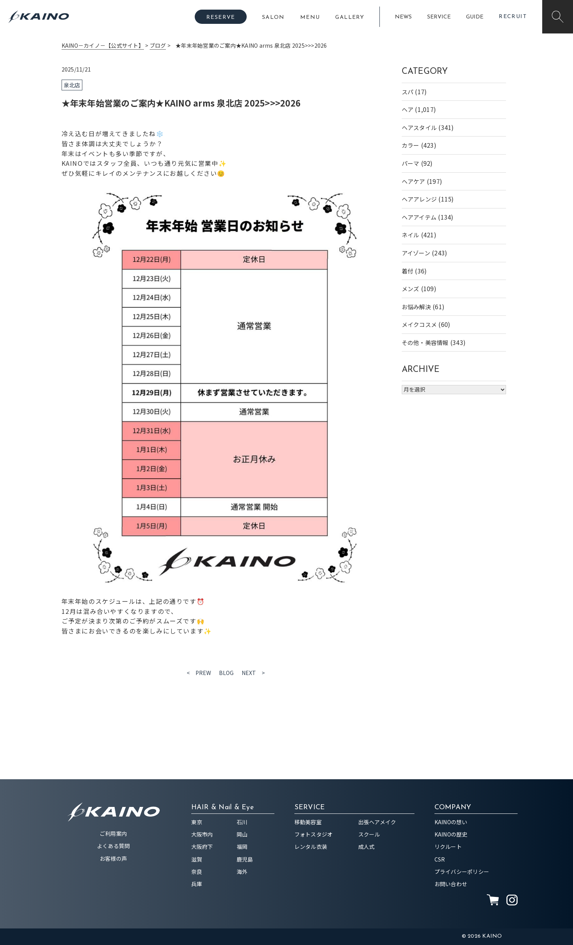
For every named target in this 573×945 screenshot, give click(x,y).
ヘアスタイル (419, 127)
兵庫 (196, 884)
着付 (408, 271)
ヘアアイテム (419, 217)
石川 (242, 822)
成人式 (366, 846)
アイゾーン (416, 253)
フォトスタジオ (313, 834)
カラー (410, 145)
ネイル (410, 235)
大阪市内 (202, 834)
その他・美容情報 (425, 342)
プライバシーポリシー (461, 871)
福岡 (242, 846)
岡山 (242, 834)
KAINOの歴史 (451, 834)
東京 (196, 822)
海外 (242, 871)
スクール (369, 834)
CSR (439, 859)
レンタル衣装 (310, 846)
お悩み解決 (416, 307)
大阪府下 (202, 846)
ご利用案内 (113, 833)
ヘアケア (413, 181)
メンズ (410, 289)
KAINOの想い (451, 822)
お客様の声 (113, 858)
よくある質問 (113, 846)
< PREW (199, 673)
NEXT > (253, 673)
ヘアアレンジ (419, 199)
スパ (408, 92)
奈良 (196, 871)
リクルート (448, 846)
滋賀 (196, 859)
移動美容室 (308, 822)
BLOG (226, 673)
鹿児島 (245, 859)
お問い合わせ (451, 884)
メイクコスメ (419, 324)
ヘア (408, 109)
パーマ (410, 163)
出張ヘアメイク (377, 822)
